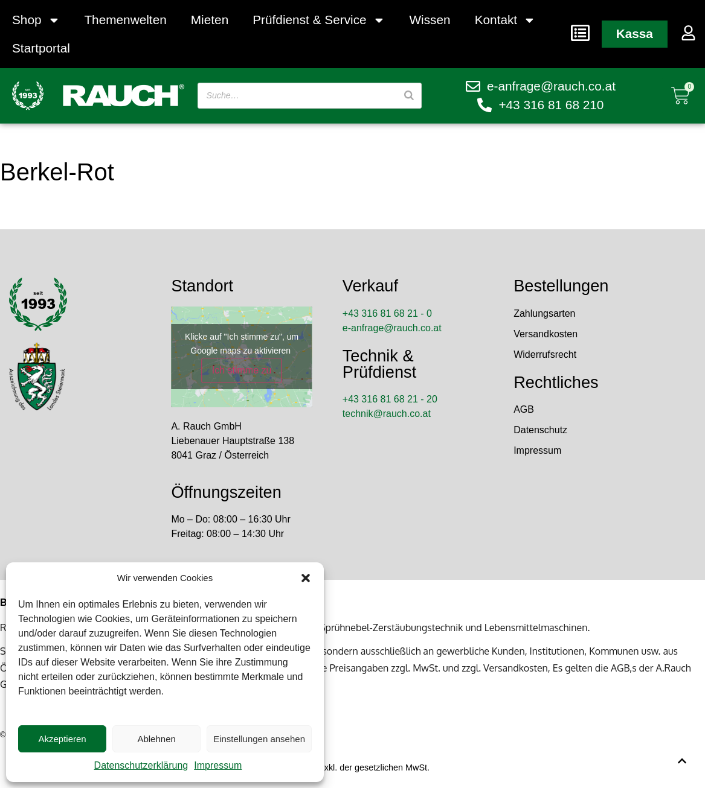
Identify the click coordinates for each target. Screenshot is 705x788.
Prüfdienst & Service (319, 20)
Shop (36, 20)
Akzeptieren (62, 739)
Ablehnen (156, 739)
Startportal (41, 48)
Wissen (429, 20)
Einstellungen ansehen (259, 739)
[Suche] (408, 95)
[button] (306, 578)
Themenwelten (125, 20)
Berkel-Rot (57, 172)
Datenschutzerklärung (141, 765)
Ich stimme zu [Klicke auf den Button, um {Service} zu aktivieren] (242, 370)
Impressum (218, 765)
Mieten (209, 20)
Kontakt (505, 20)
